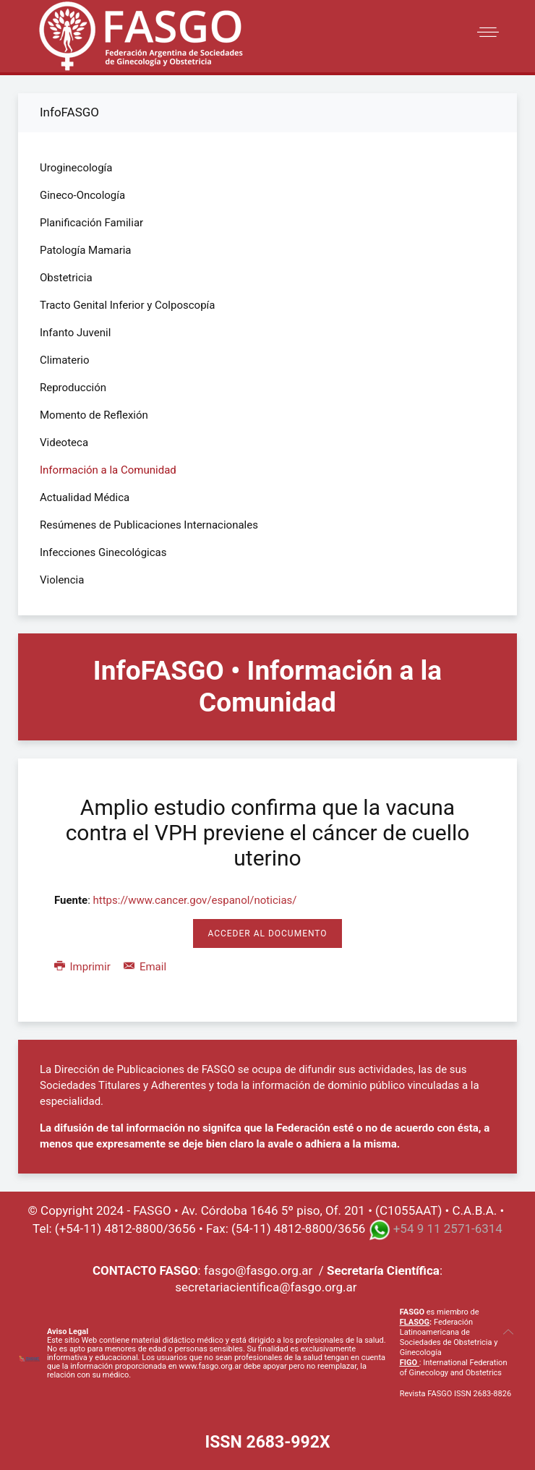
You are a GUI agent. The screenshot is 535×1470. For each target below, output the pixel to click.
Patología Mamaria (86, 250)
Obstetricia (66, 277)
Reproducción (73, 387)
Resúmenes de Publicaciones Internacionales (149, 524)
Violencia (62, 579)
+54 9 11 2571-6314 (447, 1228)
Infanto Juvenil (75, 332)
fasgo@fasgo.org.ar (258, 1270)
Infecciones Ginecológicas (103, 552)
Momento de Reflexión (94, 415)
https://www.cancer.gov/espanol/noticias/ (195, 900)
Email (145, 966)
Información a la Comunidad (108, 470)
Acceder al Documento (267, 933)
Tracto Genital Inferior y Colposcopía (127, 305)
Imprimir (83, 966)
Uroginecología (76, 167)
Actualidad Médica (84, 497)
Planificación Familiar (91, 222)
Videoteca (64, 442)
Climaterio (65, 360)
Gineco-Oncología (82, 195)
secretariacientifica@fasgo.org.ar (265, 1287)
